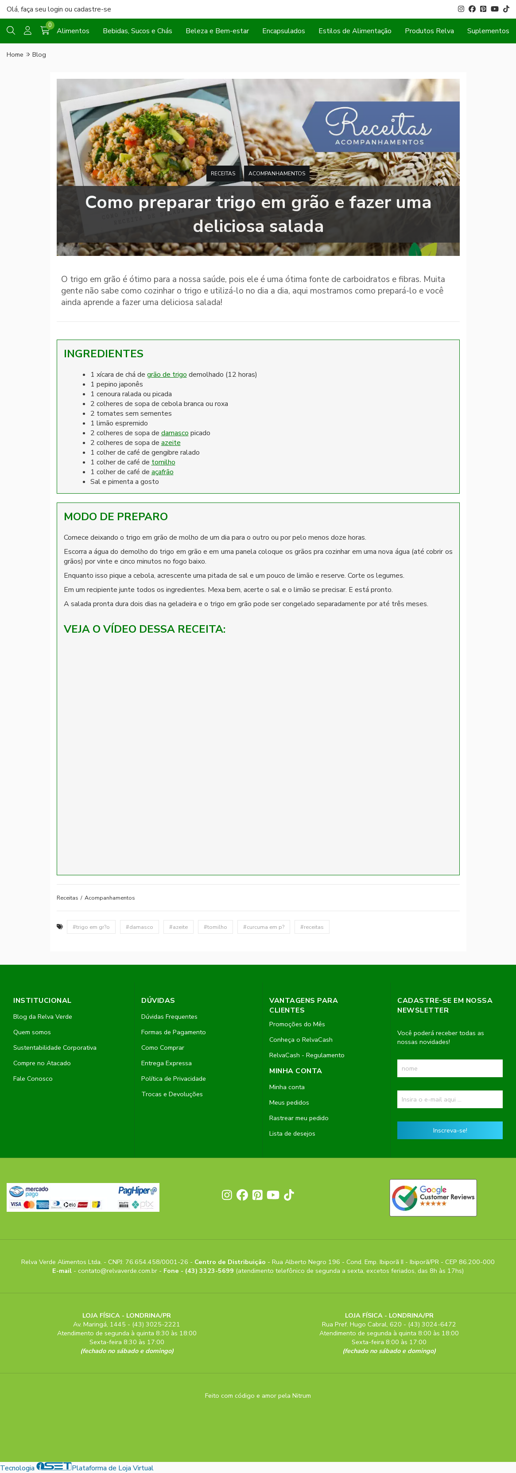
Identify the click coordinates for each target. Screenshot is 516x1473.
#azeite (178, 927)
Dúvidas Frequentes (169, 1016)
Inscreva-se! (450, 1130)
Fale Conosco (33, 1078)
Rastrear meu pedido (299, 1117)
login (56, 9)
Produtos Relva (429, 31)
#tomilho (215, 927)
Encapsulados (283, 31)
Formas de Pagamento (173, 1032)
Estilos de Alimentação (355, 31)
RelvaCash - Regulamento (307, 1055)
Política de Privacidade (173, 1078)
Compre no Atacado (42, 1063)
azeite (171, 443)
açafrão (162, 472)
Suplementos (488, 31)
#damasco (139, 927)
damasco (175, 433)
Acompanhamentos (276, 173)
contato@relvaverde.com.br (118, 1270)
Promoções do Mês (297, 1024)
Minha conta (287, 1087)
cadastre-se (92, 9)
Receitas (223, 173)
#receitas (312, 927)
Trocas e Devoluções (172, 1094)
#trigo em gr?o (91, 927)
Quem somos (32, 1032)
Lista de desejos (292, 1133)
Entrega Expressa (166, 1063)
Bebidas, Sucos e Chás (137, 31)
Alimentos (73, 31)
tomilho (163, 462)
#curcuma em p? (263, 927)
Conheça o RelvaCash (301, 1039)
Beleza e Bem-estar (217, 31)
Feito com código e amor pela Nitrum (258, 1395)
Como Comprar (162, 1047)
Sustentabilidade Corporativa (55, 1047)
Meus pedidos (289, 1102)
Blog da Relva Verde (42, 1016)
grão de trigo (167, 374)
